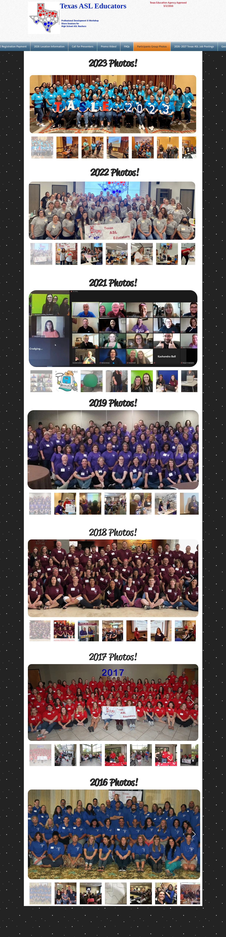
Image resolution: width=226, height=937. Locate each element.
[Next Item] (190, 104)
